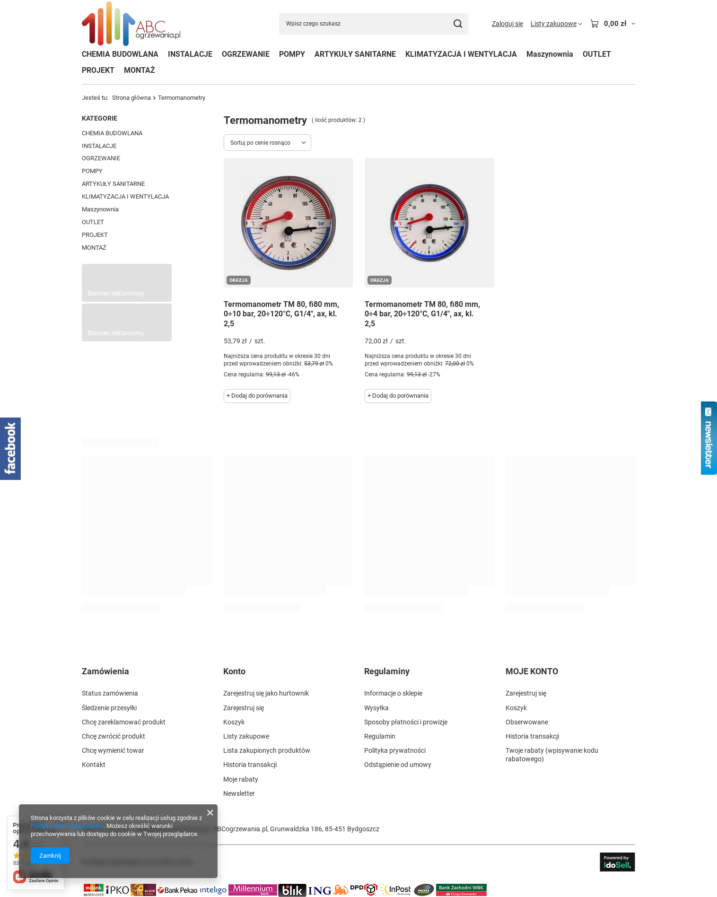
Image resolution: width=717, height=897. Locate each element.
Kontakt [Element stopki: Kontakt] (93, 764)
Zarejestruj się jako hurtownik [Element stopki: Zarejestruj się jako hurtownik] (266, 693)
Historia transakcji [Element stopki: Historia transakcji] (250, 764)
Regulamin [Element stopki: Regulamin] (379, 736)
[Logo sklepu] (131, 23)
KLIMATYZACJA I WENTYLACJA (461, 54)
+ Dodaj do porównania (257, 395)
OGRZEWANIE (246, 54)
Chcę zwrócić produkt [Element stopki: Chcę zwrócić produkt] (113, 736)
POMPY (292, 54)
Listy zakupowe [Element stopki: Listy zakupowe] (246, 736)
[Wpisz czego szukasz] (373, 24)
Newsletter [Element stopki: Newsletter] (239, 793)
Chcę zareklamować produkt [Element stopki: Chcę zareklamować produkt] (124, 722)
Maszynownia (549, 54)
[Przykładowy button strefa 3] (127, 339)
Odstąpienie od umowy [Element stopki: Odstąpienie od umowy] (397, 764)
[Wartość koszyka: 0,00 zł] (612, 23)
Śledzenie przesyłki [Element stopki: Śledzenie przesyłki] (109, 708)
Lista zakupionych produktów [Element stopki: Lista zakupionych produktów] (266, 750)
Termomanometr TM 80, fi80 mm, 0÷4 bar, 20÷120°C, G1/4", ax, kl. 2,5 (422, 314)
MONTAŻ (139, 70)
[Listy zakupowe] (556, 23)
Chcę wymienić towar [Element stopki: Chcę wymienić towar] (113, 750)
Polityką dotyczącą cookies (67, 825)
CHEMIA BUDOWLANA (120, 54)
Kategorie (99, 118)
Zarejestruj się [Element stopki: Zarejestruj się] (243, 708)
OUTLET (597, 54)
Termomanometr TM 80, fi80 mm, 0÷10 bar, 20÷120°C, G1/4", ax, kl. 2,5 (281, 314)
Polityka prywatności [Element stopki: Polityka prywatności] (395, 750)
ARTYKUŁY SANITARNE (355, 54)
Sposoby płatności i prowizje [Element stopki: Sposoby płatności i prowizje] (405, 722)
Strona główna (131, 97)
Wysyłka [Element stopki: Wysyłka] (376, 708)
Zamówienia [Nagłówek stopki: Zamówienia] (105, 671)
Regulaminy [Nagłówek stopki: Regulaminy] (387, 671)
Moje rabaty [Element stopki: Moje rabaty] (240, 779)
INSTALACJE (190, 54)
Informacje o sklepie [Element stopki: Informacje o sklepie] (393, 693)
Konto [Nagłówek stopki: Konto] (234, 671)
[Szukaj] (457, 24)
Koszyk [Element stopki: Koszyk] (234, 722)
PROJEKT (98, 70)
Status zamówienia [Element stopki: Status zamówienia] (110, 693)
